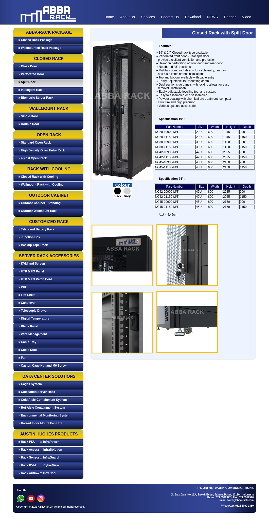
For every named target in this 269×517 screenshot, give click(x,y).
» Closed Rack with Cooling (38, 176)
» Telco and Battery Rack (37, 229)
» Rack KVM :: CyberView (39, 465)
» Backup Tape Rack (33, 245)
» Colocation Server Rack (37, 392)
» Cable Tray (28, 342)
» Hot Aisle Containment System (42, 407)
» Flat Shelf (27, 295)
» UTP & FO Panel (31, 271)
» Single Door (28, 116)
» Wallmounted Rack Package (40, 48)
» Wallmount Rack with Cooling (41, 184)
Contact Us (170, 17)
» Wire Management (33, 334)
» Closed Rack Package (35, 40)
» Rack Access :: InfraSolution (40, 449)
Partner (230, 17)
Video (246, 17)
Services (148, 17)
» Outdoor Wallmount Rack (38, 211)
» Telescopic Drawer (33, 310)
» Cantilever (27, 303)
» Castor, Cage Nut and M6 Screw (43, 365)
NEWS (212, 17)
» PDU (23, 287)
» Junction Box (29, 237)
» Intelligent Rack (31, 90)
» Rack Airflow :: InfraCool (38, 473)
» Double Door (29, 124)
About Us (127, 17)
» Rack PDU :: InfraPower (39, 442)
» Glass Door (28, 66)
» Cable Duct (28, 350)
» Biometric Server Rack (36, 98)
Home (109, 17)
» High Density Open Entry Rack (42, 150)
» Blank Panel (28, 326)
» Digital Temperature (34, 318)
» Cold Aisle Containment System (43, 400)
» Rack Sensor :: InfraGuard (39, 457)
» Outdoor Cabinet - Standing (40, 203)
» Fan (22, 358)
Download (193, 17)
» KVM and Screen (32, 263)
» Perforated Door (31, 74)
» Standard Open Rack (35, 142)
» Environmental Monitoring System (44, 415)
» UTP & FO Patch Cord (35, 279)
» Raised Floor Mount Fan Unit (40, 423)
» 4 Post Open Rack (33, 158)
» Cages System (30, 384)
